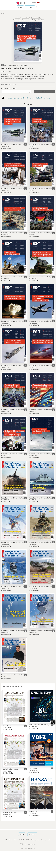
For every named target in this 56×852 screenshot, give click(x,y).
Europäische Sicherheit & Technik (12, 144)
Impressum (31, 844)
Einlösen (44, 91)
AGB (27, 840)
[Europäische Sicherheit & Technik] (14, 124)
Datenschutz (35, 840)
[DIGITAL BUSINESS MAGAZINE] (41, 706)
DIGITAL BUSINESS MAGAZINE (39, 725)
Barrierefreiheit (45, 840)
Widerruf (23, 844)
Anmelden (32, 3)
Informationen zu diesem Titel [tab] (8, 84)
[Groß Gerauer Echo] (15, 793)
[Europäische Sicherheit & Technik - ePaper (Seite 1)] (28, 42)
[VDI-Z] (41, 749)
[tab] (28, 88)
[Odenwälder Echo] (15, 707)
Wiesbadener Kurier (10, 769)
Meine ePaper (30, 7)
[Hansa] (41, 792)
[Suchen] (37, 7)
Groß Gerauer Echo (10, 812)
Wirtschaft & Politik (36, 18)
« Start (3, 13)
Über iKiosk (8, 840)
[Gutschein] (14, 91)
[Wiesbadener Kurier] (15, 750)
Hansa (33, 811)
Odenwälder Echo (10, 726)
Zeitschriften (25, 18)
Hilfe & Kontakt (19, 840)
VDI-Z (33, 768)
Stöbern (20, 7)
